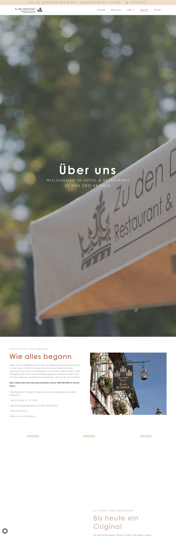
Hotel (130, 10)
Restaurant (116, 10)
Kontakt (157, 10)
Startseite (101, 10)
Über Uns (144, 10)
